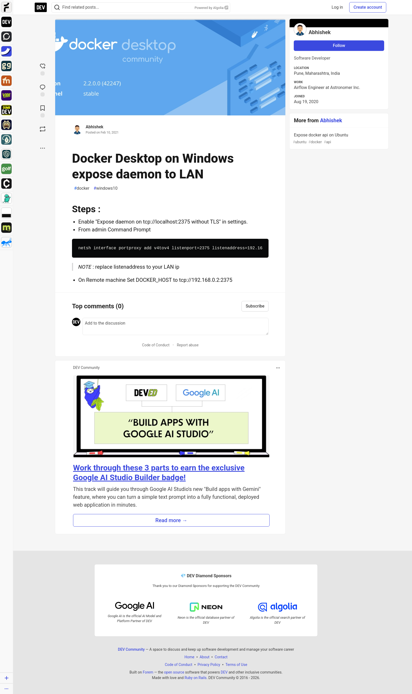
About (204, 657)
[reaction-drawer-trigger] (42, 69)
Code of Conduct (156, 345)
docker (81, 188)
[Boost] (42, 129)
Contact (221, 657)
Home (189, 657)
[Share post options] (42, 148)
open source (174, 672)
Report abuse (188, 345)
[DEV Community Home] (40, 7)
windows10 (105, 188)
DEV (224, 672)
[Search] (57, 7)
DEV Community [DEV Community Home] (131, 649)
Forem (148, 672)
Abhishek (94, 126)
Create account (367, 7)
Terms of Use (236, 664)
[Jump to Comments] (42, 90)
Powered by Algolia (211, 8)
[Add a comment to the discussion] (175, 326)
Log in (337, 7)
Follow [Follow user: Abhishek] (339, 45)
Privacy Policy (209, 664)
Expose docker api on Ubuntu (338, 139)
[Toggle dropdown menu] (278, 368)
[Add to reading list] (42, 111)
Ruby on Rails (195, 677)
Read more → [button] (171, 520)
